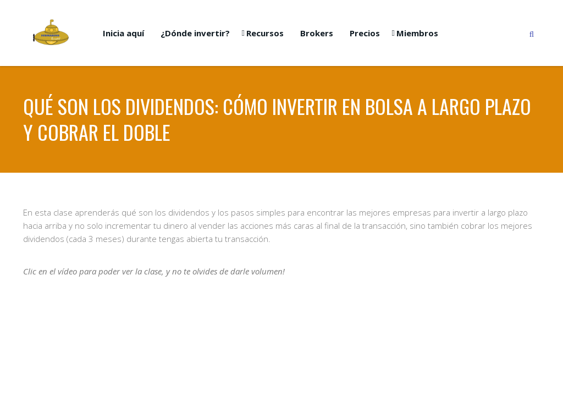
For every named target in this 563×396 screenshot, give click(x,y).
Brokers (316, 33)
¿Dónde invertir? (195, 33)
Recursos (265, 33)
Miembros (417, 33)
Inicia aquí (123, 33)
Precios (365, 33)
